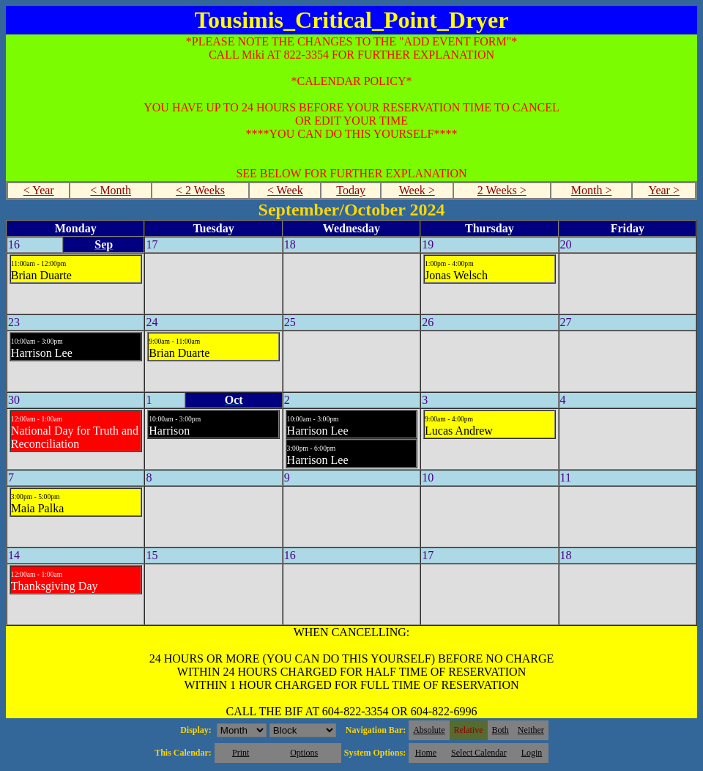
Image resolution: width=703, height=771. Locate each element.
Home (425, 753)
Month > (591, 190)
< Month (110, 190)
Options (304, 753)
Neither (531, 730)
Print (240, 753)
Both (500, 730)
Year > (664, 190)
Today (350, 190)
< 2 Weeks (200, 190)
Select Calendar (479, 753)
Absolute (429, 730)
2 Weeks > (502, 190)
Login (532, 753)
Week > (417, 190)
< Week (285, 190)
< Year (38, 190)
